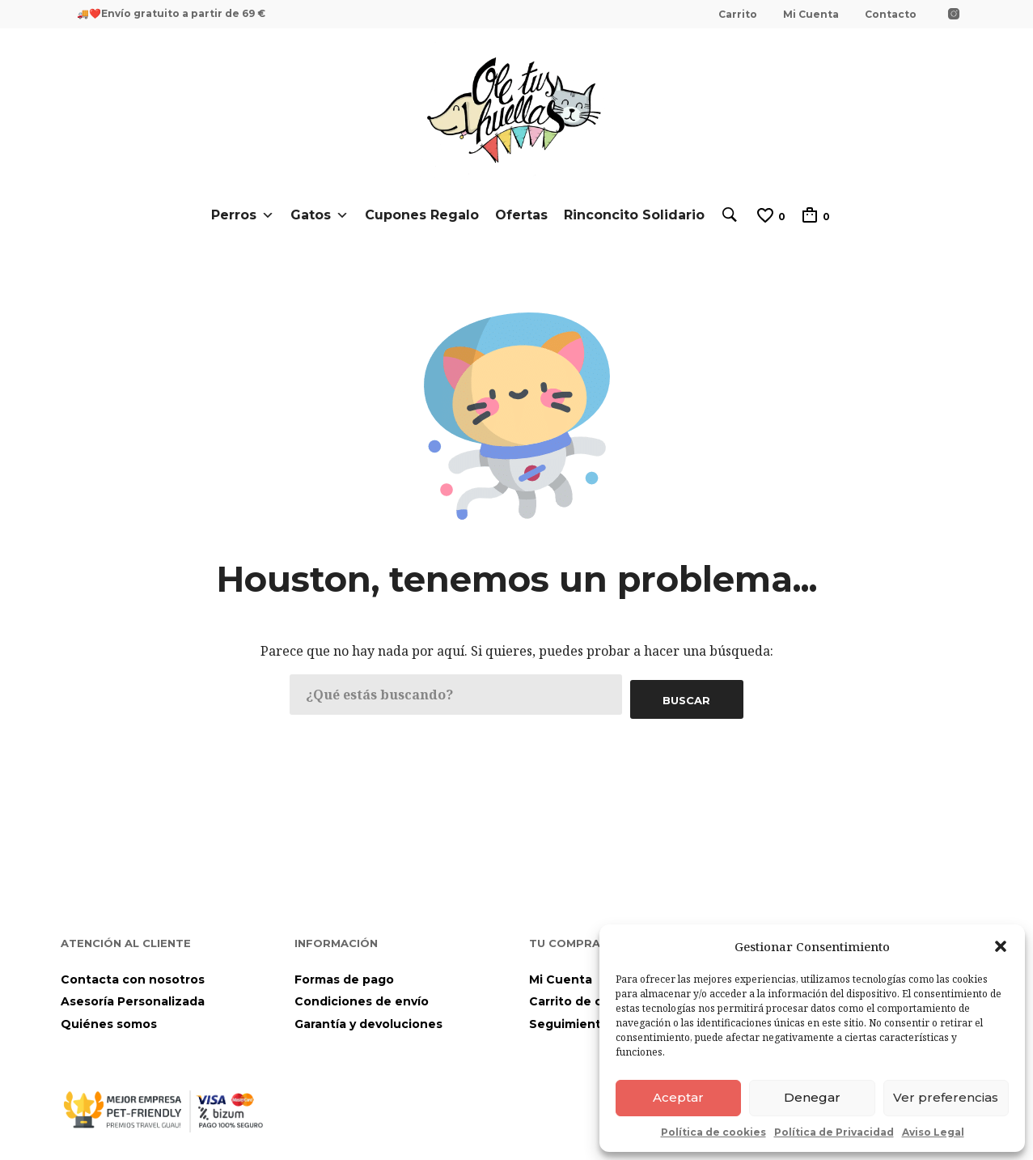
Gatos (315, 215)
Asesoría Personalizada (133, 997)
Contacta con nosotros (133, 974)
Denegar (812, 1097)
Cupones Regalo (418, 215)
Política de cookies (713, 1132)
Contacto (891, 14)
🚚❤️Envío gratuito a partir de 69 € (171, 13)
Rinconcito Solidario (630, 215)
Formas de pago (344, 974)
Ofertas (517, 215)
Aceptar (678, 1097)
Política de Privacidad (834, 1132)
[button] (1001, 946)
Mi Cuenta (811, 14)
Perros (238, 215)
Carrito (737, 14)
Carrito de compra (585, 997)
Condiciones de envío (361, 997)
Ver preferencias (945, 1097)
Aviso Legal (933, 1132)
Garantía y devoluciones (368, 1019)
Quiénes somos (109, 1019)
